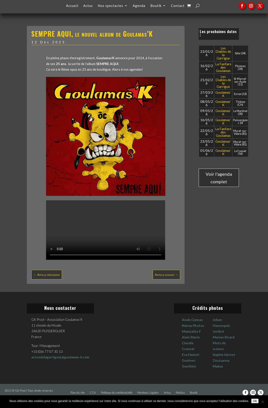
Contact (178, 6)
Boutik (156, 6)
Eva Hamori (190, 355)
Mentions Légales (148, 392)
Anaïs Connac (192, 320)
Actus (88, 6)
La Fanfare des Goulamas (223, 67)
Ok (255, 401)
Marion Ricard (223, 337)
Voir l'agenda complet (219, 177)
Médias (180, 392)
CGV (93, 392)
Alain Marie (191, 337)
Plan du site (77, 392)
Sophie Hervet (224, 355)
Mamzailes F (191, 331)
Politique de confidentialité (116, 392)
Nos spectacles (110, 6)
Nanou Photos (193, 325)
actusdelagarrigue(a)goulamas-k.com (60, 357)
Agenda (139, 6)
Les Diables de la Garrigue (223, 53)
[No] (262, 402)
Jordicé (218, 331)
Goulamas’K (223, 94)
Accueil (72, 6)
